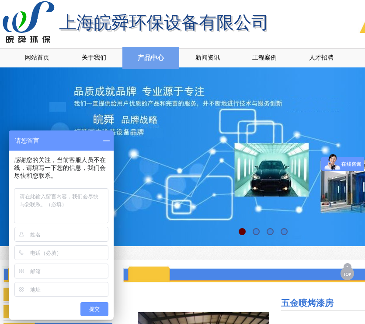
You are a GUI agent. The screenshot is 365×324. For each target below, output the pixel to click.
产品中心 (151, 57)
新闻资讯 (207, 57)
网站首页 (37, 57)
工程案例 (264, 57)
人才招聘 (321, 57)
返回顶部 (348, 271)
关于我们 (94, 57)
